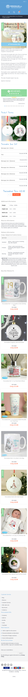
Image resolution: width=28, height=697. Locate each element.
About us (4, 625)
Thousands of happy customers (9, 661)
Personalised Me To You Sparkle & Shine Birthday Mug (14, 330)
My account (4, 633)
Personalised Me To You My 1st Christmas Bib (14, 561)
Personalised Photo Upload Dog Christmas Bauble (14, 600)
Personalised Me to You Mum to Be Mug (14, 484)
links (24, 1)
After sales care (5, 630)
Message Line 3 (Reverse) (8, 199)
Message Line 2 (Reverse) (8, 193)
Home (3, 16)
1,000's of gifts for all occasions (9, 656)
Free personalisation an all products (10, 659)
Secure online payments (7, 663)
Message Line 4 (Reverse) (8, 206)
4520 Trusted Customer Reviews (14, 118)
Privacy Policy (18, 696)
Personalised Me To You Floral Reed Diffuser (14, 406)
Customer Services (6, 628)
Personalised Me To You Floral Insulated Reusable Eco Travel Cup (14, 446)
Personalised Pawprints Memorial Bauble (14, 368)
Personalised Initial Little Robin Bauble (14, 522)
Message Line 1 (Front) (7, 174)
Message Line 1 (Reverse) (8, 186)
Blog (3, 623)
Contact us (4, 635)
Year (2, 180)
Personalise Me (14, 70)
